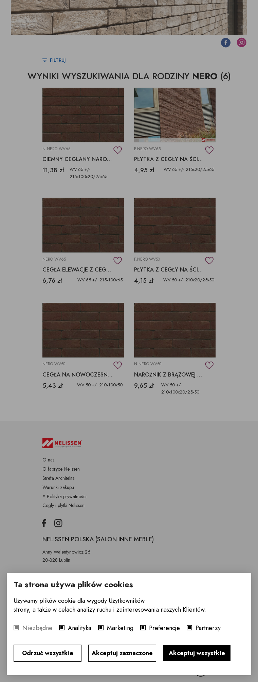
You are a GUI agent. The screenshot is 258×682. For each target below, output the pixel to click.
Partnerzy (208, 628)
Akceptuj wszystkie (197, 653)
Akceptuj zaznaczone (122, 653)
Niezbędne (37, 628)
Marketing (120, 628)
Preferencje (164, 628)
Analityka (79, 628)
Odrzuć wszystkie (47, 653)
